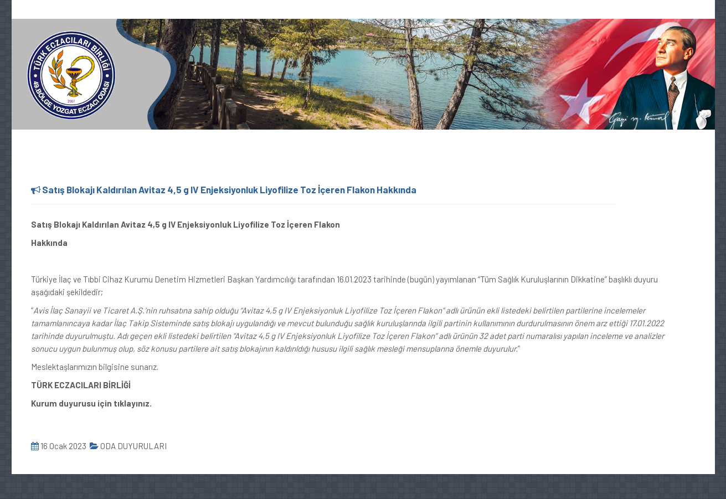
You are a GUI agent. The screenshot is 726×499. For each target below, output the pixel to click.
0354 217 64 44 (46, 10)
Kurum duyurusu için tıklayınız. (91, 403)
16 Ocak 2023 (58, 446)
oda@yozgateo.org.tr (126, 10)
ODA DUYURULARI (128, 446)
